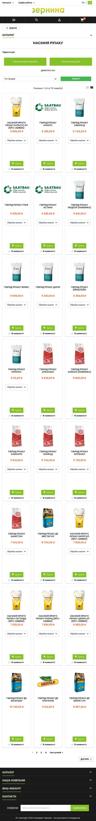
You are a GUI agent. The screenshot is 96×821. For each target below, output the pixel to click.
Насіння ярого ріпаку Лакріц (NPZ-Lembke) (48, 618)
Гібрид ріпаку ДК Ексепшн (16, 699)
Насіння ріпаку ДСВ (70, 61)
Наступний (57, 752)
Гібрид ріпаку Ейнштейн (79, 288)
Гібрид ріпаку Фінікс (16, 287)
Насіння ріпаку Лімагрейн (25, 61)
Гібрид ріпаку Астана (47, 206)
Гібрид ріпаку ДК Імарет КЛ (79, 699)
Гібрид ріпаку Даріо (48, 287)
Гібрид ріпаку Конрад (47, 453)
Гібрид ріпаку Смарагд (79, 124)
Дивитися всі (48, 70)
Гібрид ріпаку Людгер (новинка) (79, 206)
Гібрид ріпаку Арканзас (47, 370)
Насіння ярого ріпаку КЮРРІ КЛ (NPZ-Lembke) (79, 536)
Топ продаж (30, 79)
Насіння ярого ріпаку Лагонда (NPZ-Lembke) (16, 618)
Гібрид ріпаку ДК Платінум (48, 699)
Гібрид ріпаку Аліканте (16, 453)
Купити (16, 163)
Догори (86, 759)
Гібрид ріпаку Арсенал (79, 453)
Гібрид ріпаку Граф (16, 204)
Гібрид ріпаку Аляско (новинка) (79, 370)
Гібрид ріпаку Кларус (47, 124)
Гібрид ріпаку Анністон (16, 535)
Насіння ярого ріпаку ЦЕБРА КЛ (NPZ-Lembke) (79, 618)
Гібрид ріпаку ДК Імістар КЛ (48, 535)
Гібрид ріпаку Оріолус (16, 370)
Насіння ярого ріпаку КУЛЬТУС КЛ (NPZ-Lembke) (16, 125)
